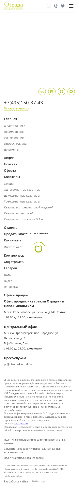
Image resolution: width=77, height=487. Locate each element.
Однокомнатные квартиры (22, 189)
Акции (9, 158)
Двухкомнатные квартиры (22, 195)
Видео (8, 281)
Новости (11, 164)
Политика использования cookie (24, 458)
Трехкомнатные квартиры (22, 201)
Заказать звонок (16, 108)
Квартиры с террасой (19, 213)
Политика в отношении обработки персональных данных (35, 441)
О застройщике (14, 126)
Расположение (14, 137)
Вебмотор (38, 481)
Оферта (10, 170)
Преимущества (14, 132)
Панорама (11, 287)
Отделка (10, 227)
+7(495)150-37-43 (23, 102)
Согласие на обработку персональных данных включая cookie (32, 450)
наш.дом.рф (21, 423)
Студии (9, 184)
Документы (11, 149)
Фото (7, 275)
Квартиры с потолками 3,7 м (23, 219)
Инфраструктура (15, 143)
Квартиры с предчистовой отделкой (29, 207)
